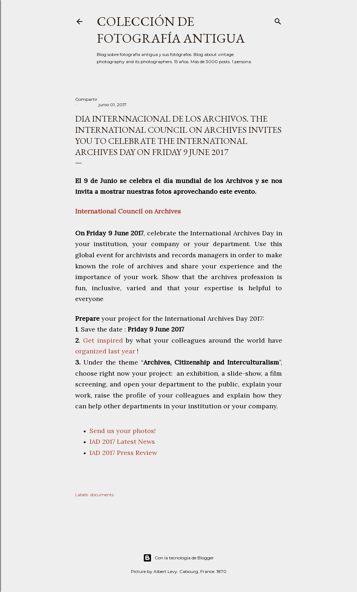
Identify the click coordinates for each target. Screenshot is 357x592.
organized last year (106, 351)
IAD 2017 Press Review (123, 452)
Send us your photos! (123, 431)
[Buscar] (278, 20)
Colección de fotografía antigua (171, 30)
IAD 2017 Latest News (122, 441)
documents (102, 494)
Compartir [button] (86, 99)
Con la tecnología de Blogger (178, 558)
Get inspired (104, 340)
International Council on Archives (129, 211)
